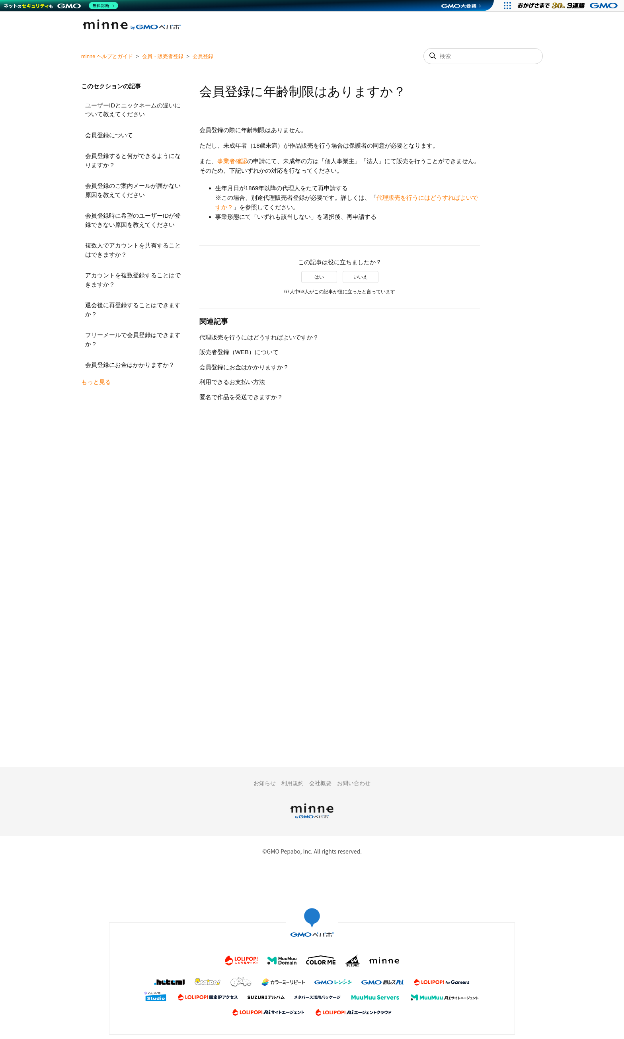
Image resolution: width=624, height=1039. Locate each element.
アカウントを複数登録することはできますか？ (133, 280)
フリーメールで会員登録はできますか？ (133, 339)
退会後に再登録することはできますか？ (133, 310)
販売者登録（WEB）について (239, 352)
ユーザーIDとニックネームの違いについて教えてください (133, 110)
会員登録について (109, 135)
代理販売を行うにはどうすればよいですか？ (259, 337)
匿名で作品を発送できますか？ (241, 397)
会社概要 (320, 783)
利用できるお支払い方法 (232, 381)
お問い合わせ (353, 783)
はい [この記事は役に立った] (319, 277)
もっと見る (96, 381)
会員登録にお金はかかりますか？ (130, 364)
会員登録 (203, 56)
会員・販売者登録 (162, 56)
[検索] (483, 56)
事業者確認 (232, 161)
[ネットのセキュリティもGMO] (61, 5)
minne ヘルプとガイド (107, 56)
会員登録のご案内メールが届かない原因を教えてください (133, 190)
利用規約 (292, 783)
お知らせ (265, 783)
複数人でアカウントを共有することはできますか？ (133, 250)
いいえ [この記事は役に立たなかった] (360, 277)
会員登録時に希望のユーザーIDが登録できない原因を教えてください (133, 220)
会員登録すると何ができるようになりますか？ (133, 160)
